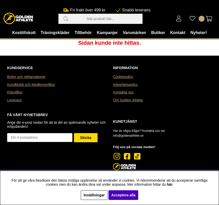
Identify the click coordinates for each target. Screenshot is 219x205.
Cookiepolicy (123, 77)
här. (170, 184)
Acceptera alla (123, 195)
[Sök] (100, 19)
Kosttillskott (24, 32)
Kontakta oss (123, 92)
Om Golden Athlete (128, 100)
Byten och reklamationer (26, 77)
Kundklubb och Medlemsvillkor (31, 85)
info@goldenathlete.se (128, 135)
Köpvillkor (15, 92)
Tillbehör (83, 32)
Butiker (158, 32)
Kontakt (177, 32)
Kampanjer (107, 32)
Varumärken (134, 32)
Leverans (14, 100)
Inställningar (94, 195)
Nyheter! (198, 32)
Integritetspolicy (125, 85)
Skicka (85, 138)
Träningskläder (55, 32)
